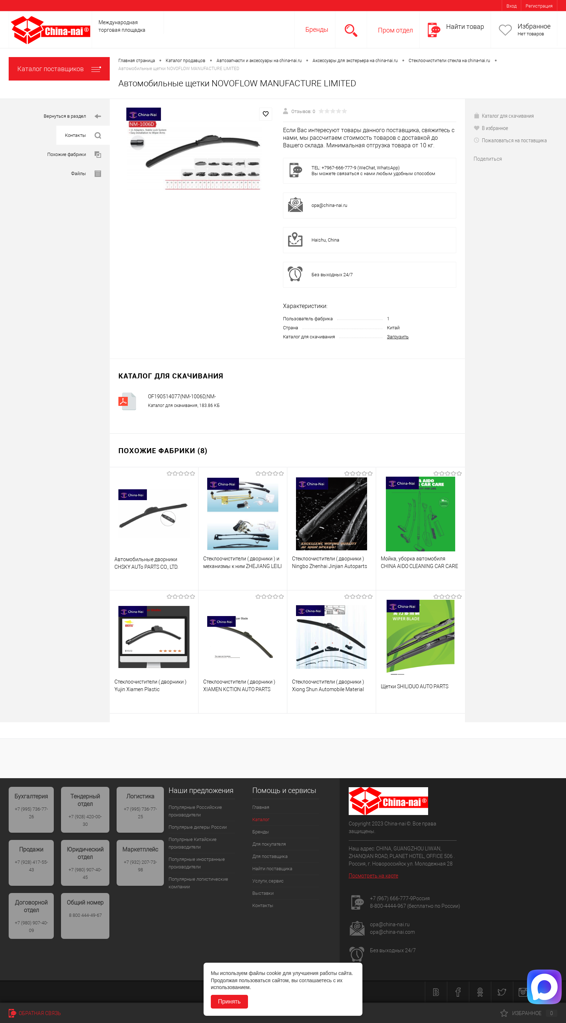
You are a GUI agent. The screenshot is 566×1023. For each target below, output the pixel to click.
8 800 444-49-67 (85, 915)
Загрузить (398, 336)
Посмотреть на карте (373, 876)
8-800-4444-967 (388, 906)
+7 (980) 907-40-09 (31, 926)
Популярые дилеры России (198, 827)
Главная (260, 807)
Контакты (83, 135)
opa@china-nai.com (392, 932)
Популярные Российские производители (195, 811)
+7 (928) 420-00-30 (85, 820)
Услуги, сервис (268, 881)
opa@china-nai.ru (329, 205)
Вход (511, 6)
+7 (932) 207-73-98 (140, 865)
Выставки (263, 893)
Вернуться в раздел (72, 116)
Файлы (86, 173)
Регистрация (539, 6)
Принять (229, 1001)
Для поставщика (270, 856)
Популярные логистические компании (198, 882)
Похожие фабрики (74, 154)
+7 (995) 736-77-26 (31, 812)
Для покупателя (269, 844)
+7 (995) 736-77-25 (140, 812)
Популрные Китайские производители (193, 843)
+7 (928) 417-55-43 (31, 865)
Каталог (260, 819)
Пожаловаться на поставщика (510, 140)
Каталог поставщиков (59, 69)
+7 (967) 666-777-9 (391, 898)
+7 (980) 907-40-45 (85, 873)
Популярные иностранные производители (197, 863)
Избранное (534, 26)
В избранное (491, 127)
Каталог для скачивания (504, 115)
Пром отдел (395, 30)
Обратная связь (35, 1013)
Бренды (316, 29)
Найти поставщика (272, 868)
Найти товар (465, 26)
